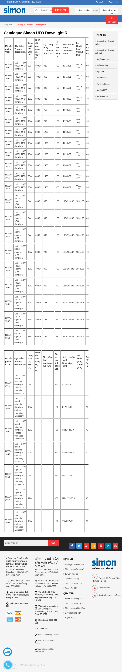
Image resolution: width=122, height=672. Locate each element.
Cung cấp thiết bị (72, 588)
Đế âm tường (102, 65)
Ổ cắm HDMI (102, 96)
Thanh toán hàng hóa (74, 599)
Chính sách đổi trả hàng (75, 608)
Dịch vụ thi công (72, 579)
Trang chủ (8, 25)
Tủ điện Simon (103, 84)
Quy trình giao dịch (73, 613)
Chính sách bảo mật (73, 583)
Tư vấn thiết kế (71, 574)
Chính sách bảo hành (74, 603)
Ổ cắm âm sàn (103, 59)
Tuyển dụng (70, 618)
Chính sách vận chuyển (75, 569)
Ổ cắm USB (102, 90)
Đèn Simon (102, 78)
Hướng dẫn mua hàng (74, 564)
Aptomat (100, 71)
